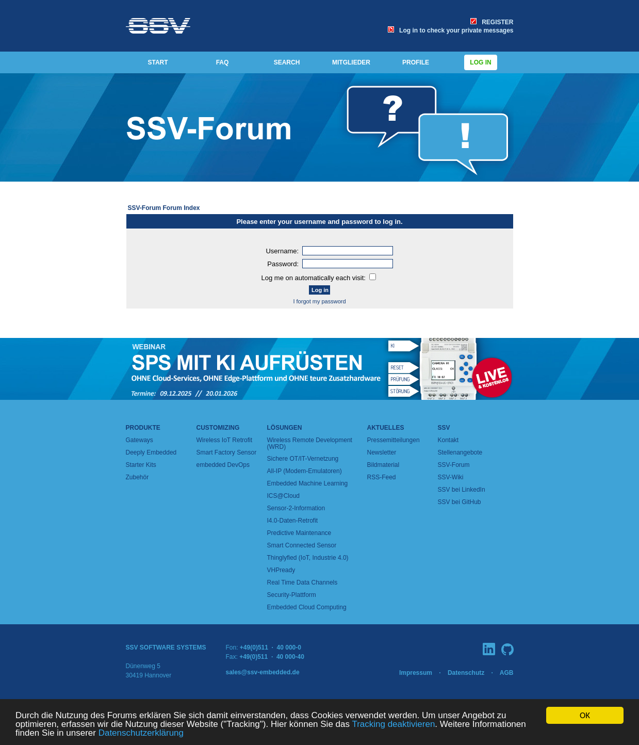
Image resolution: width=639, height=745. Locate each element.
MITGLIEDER (351, 62)
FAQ (222, 62)
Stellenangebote (460, 452)
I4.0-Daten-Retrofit (292, 520)
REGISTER (491, 22)
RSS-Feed (381, 477)
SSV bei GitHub (459, 502)
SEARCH (287, 62)
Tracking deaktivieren (393, 724)
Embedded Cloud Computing (307, 607)
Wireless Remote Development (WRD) (309, 443)
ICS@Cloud (283, 495)
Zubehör (137, 477)
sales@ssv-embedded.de (263, 672)
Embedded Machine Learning (307, 483)
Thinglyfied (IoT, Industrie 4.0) (308, 557)
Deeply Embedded (151, 452)
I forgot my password (319, 301)
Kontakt (448, 440)
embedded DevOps (223, 464)
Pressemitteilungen (393, 440)
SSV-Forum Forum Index (164, 208)
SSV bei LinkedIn (461, 489)
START (158, 62)
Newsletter (382, 452)
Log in (480, 62)
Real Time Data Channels (302, 582)
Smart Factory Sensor (226, 452)
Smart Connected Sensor (302, 545)
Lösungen (284, 427)
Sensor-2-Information (296, 508)
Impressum (415, 672)
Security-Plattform (291, 594)
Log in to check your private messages (450, 30)
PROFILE (415, 62)
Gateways (139, 440)
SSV (444, 427)
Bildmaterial (383, 464)
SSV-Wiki (451, 477)
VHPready (281, 570)
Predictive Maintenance (299, 533)
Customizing (218, 427)
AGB (507, 672)
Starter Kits (141, 464)
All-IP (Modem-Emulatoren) (304, 471)
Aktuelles (385, 427)
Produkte (143, 427)
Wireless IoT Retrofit (224, 440)
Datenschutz (466, 672)
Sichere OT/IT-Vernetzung (303, 458)
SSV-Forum (454, 464)
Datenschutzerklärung (141, 733)
